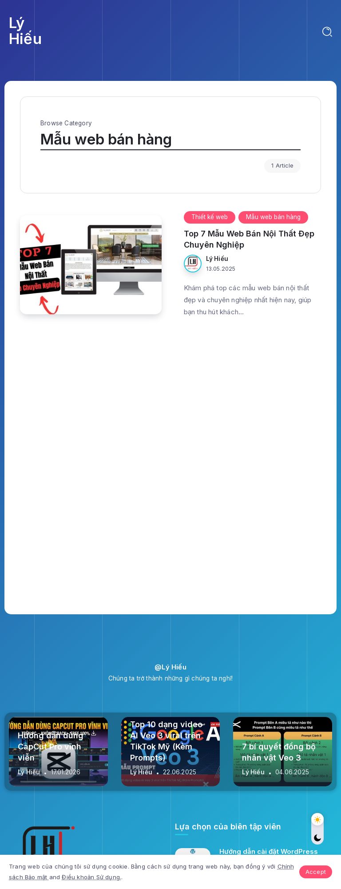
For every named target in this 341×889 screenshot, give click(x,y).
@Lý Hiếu (170, 667)
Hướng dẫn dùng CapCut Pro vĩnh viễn (50, 746)
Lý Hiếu (25, 31)
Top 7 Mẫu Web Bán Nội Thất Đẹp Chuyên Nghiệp (249, 239)
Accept (315, 871)
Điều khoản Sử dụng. (91, 877)
